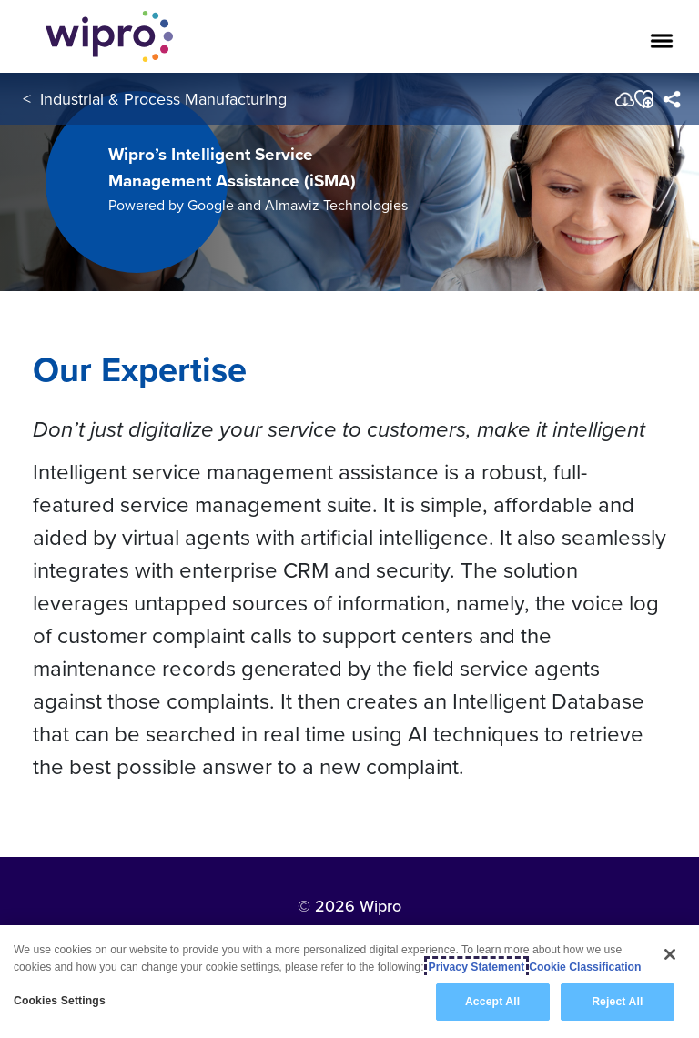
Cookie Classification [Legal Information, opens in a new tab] (585, 967)
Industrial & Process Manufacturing (163, 98)
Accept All (492, 1001)
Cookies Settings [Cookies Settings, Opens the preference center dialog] (60, 1000)
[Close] (670, 954)
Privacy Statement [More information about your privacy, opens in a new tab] (477, 967)
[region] (349, 981)
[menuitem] (671, 99)
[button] (643, 99)
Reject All (617, 1001)
